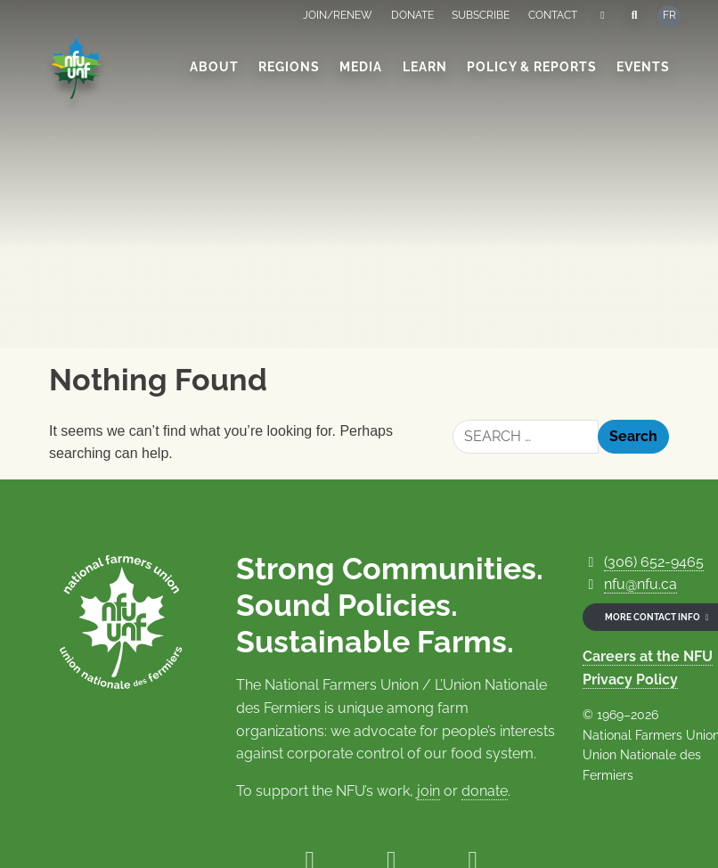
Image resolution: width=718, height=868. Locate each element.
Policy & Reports (532, 67)
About (214, 67)
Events (643, 67)
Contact (552, 15)
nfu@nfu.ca (640, 584)
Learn (425, 67)
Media (360, 67)
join (428, 790)
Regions (289, 67)
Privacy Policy (630, 679)
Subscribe (481, 15)
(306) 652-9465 (654, 561)
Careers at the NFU (648, 656)
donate (484, 790)
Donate (412, 15)
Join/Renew (337, 15)
